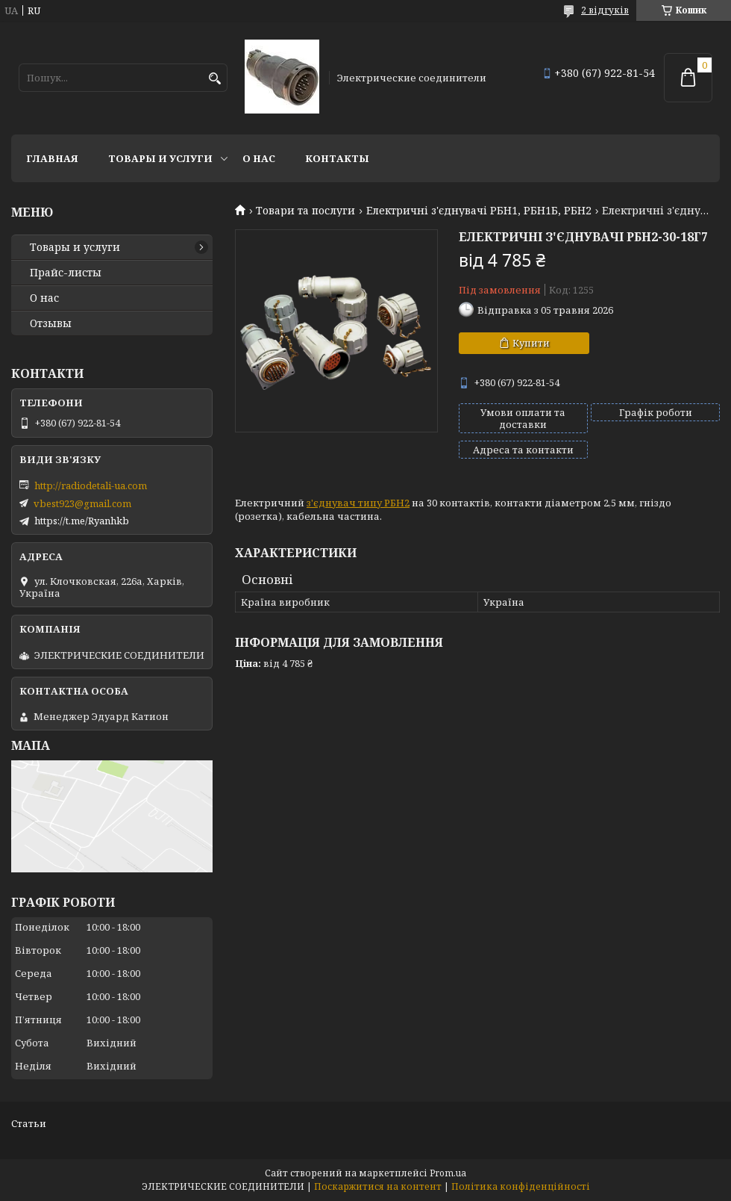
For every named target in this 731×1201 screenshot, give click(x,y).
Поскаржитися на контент (378, 1186)
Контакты (337, 158)
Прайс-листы (65, 272)
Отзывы (51, 323)
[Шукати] (214, 79)
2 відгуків (605, 10)
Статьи (28, 1123)
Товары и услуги (160, 158)
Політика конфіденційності (520, 1186)
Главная (52, 158)
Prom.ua (448, 1173)
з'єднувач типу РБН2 (358, 502)
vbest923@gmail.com (82, 503)
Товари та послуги (305, 211)
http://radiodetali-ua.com (90, 485)
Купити (531, 343)
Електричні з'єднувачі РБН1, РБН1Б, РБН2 (479, 211)
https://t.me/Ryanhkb (81, 520)
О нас (258, 158)
